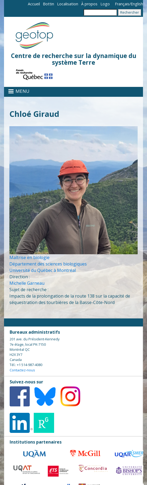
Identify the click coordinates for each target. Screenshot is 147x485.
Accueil (34, 3)
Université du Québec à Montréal (42, 270)
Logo (105, 3)
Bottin (48, 3)
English (137, 3)
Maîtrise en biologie (29, 257)
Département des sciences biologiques (48, 264)
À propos (89, 3)
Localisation (67, 3)
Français (122, 3)
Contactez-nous (22, 370)
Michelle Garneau (26, 283)
